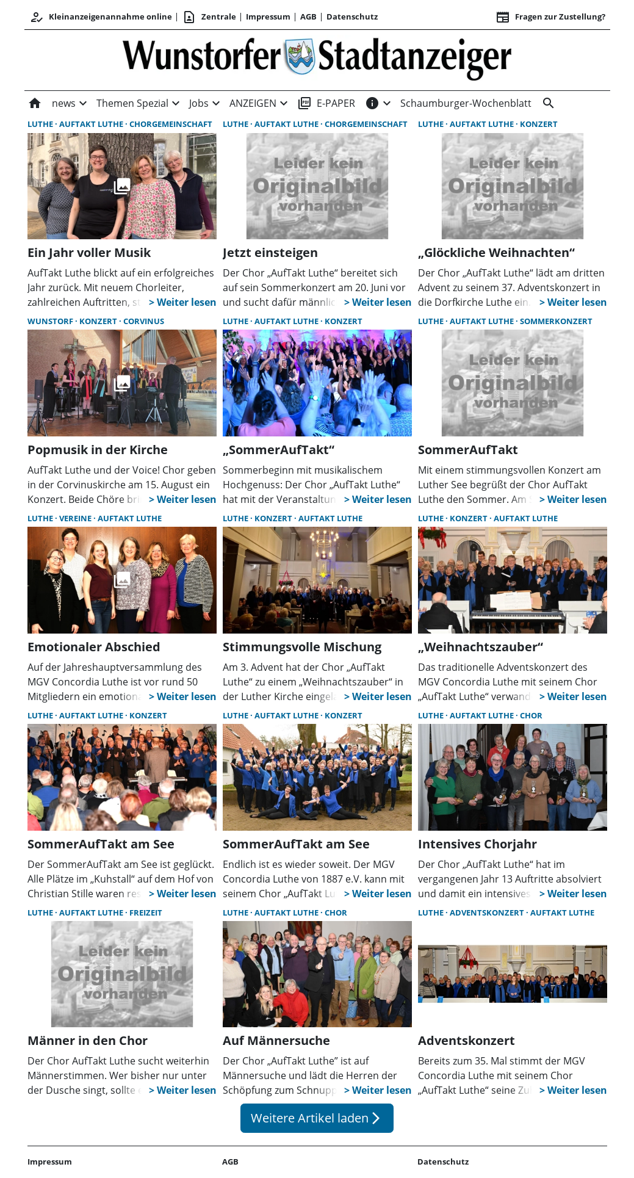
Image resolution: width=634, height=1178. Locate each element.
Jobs (199, 103)
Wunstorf (51, 321)
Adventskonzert (488, 912)
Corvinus (143, 321)
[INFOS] (372, 103)
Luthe (41, 123)
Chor (531, 715)
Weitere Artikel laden (317, 1118)
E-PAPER (326, 103)
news (64, 103)
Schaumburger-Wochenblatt (465, 103)
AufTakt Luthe (92, 123)
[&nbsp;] (546, 103)
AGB (308, 16)
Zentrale (209, 17)
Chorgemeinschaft (170, 123)
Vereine (76, 518)
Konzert (539, 123)
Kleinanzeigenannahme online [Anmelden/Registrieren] (100, 17)
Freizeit (145, 912)
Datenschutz (352, 16)
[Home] (37, 103)
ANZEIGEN (252, 103)
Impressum (268, 16)
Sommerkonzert (556, 321)
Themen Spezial (132, 103)
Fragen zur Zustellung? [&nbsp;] (550, 17)
